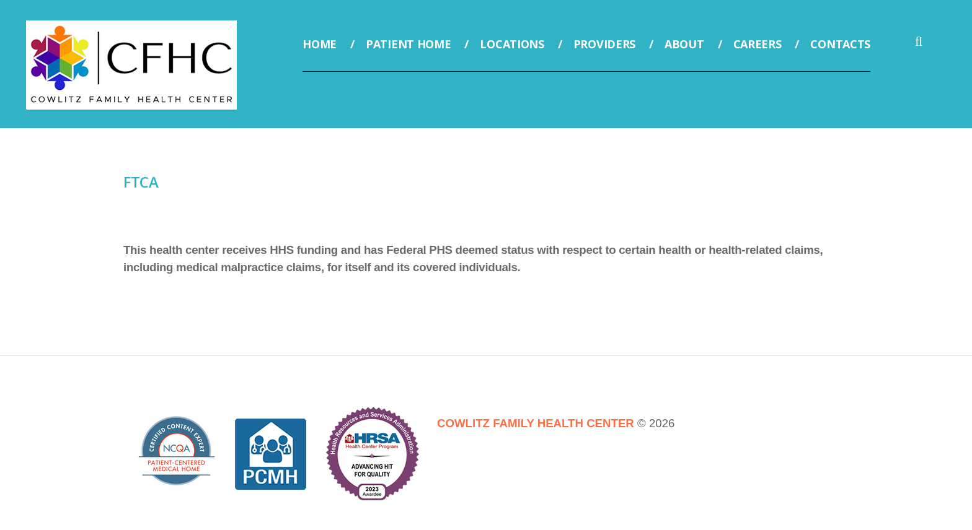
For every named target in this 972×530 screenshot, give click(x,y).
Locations (512, 44)
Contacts (840, 44)
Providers (604, 44)
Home (320, 44)
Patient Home (408, 44)
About (684, 44)
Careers (757, 44)
